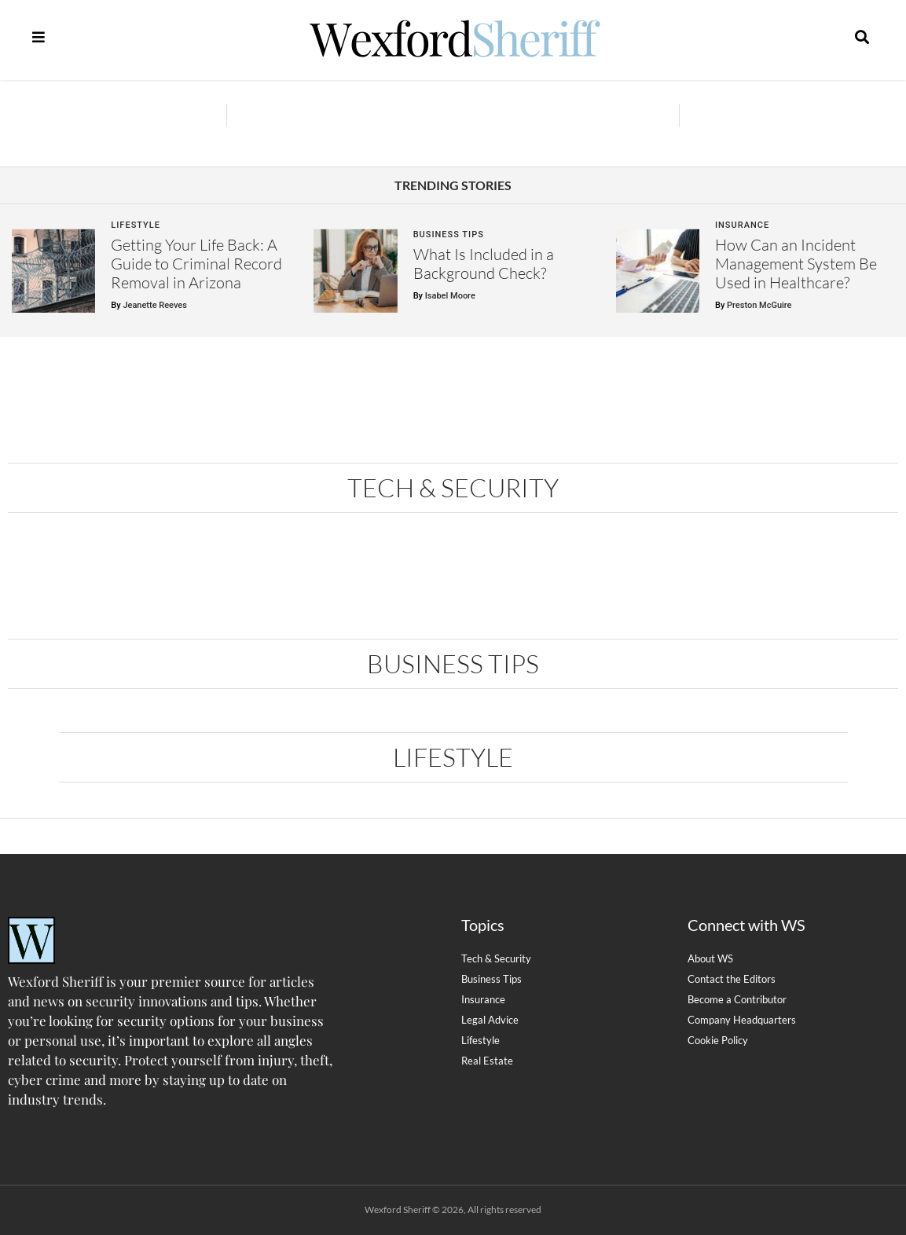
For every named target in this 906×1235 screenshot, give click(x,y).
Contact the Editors (732, 979)
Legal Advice (490, 1019)
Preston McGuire (759, 305)
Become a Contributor (737, 999)
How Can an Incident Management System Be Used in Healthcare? (796, 263)
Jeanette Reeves (154, 305)
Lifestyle (135, 225)
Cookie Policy (718, 1040)
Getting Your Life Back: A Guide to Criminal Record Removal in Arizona (196, 263)
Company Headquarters (742, 1019)
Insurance (742, 225)
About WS (710, 958)
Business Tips (448, 234)
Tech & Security (453, 487)
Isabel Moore (450, 296)
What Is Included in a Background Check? (483, 263)
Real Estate (487, 1060)
